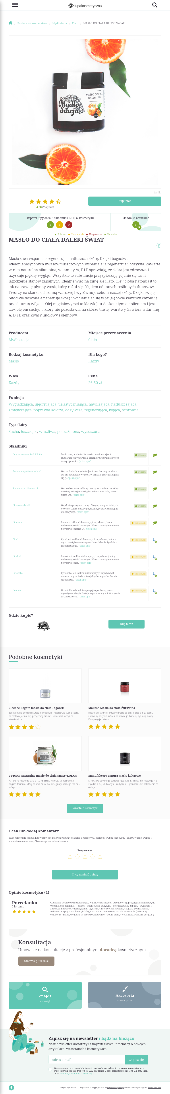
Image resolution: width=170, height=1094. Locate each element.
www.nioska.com (154, 1086)
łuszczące (29, 431)
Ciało (92, 339)
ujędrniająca (45, 404)
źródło (157, 192)
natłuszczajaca (123, 404)
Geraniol (17, 590)
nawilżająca (99, 404)
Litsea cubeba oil (21, 505)
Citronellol (18, 573)
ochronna (130, 409)
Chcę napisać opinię (85, 874)
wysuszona (90, 431)
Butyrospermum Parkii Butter (28, 454)
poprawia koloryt (49, 409)
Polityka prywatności (68, 1086)
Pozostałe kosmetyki (85, 808)
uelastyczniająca (72, 404)
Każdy (93, 361)
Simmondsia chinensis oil (26, 488)
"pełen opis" (85, 461)
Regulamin (84, 1086)
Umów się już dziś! (37, 960)
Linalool (17, 556)
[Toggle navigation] (13, 5)
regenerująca (95, 409)
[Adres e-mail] (86, 1058)
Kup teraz (124, 201)
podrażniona (68, 431)
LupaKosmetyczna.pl (115, 1086)
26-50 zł (95, 382)
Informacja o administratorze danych (77, 1072)
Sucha (14, 431)
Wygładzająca (21, 404)
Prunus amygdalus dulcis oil (27, 471)
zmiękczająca (20, 409)
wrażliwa (47, 431)
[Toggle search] (156, 5)
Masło (14, 361)
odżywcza (74, 409)
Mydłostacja (19, 339)
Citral (15, 539)
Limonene (18, 522)
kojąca (114, 409)
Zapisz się (136, 1058)
